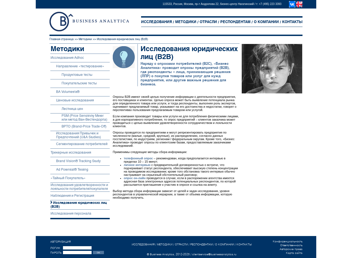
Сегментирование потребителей (82, 144)
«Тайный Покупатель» (68, 178)
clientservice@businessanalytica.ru (214, 254)
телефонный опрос (138, 158)
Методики (85, 39)
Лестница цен (72, 109)
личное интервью (137, 165)
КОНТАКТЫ (292, 22)
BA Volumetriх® (67, 92)
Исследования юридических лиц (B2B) (122, 39)
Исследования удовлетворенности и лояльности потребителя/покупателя (79, 187)
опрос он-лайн (134, 178)
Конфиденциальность (287, 241)
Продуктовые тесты (77, 75)
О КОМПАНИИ (266, 22)
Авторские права (291, 249)
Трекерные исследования (71, 152)
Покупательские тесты (79, 83)
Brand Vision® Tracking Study (78, 161)
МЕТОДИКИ (185, 22)
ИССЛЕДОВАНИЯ (156, 22)
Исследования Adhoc (67, 58)
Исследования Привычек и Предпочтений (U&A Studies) (78, 135)
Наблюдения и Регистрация (72, 196)
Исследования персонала (71, 213)
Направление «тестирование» (80, 66)
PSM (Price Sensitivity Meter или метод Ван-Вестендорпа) (84, 117)
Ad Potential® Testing (72, 169)
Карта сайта (294, 252)
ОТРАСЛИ (208, 22)
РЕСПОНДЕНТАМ (235, 22)
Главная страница (62, 39)
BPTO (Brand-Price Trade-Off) (84, 126)
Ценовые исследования (75, 100)
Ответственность (291, 245)
